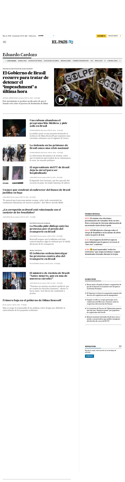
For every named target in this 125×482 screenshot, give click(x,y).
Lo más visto (90, 279)
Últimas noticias (92, 214)
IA (105, 61)
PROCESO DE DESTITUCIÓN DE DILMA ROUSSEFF (18, 69)
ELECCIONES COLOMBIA (51, 61)
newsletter (90, 346)
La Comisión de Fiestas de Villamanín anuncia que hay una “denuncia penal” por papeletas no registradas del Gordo (104, 310)
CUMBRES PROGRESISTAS (81, 61)
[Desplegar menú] (5, 42)
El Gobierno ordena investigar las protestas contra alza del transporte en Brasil (48, 256)
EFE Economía (34, 263)
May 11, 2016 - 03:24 (32, 98)
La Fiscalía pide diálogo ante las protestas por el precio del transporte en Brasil (49, 229)
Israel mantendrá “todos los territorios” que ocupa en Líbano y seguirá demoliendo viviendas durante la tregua (102, 251)
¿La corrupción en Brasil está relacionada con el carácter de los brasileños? (32, 211)
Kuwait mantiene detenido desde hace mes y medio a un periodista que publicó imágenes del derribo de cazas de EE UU (103, 319)
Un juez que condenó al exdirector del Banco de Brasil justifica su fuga (36, 191)
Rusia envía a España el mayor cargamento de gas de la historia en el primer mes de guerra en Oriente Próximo (104, 287)
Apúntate (89, 356)
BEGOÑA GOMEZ (66, 61)
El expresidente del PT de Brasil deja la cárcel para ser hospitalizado (49, 170)
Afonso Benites (35, 130)
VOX (91, 61)
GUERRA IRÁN (22, 61)
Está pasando (11, 60)
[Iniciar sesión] (114, 36)
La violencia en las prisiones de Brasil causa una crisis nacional (49, 147)
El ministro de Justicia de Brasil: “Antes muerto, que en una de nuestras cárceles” (50, 276)
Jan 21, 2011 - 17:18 (19, 305)
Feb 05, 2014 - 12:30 (55, 130)
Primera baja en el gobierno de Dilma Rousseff (32, 300)
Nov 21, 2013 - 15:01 (54, 177)
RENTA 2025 (98, 61)
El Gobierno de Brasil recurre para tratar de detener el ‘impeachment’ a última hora (25, 82)
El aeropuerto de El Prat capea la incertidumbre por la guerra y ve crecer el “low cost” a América (102, 242)
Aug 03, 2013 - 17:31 (27, 217)
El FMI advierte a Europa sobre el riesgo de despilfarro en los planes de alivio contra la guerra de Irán (103, 232)
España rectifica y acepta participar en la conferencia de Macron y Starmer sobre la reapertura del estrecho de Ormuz (103, 302)
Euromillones (112, 61)
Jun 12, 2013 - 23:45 (54, 236)
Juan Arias (33, 177)
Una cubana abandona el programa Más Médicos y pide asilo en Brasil (48, 123)
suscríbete (101, 36)
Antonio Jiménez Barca (11, 98)
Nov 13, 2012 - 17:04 (54, 283)
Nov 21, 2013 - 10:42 (28, 197)
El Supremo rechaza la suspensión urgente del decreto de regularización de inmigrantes (104, 294)
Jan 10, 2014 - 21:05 (55, 152)
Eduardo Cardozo (20, 55)
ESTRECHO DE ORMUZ (35, 61)
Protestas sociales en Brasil (40, 223)
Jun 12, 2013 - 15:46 (52, 263)
